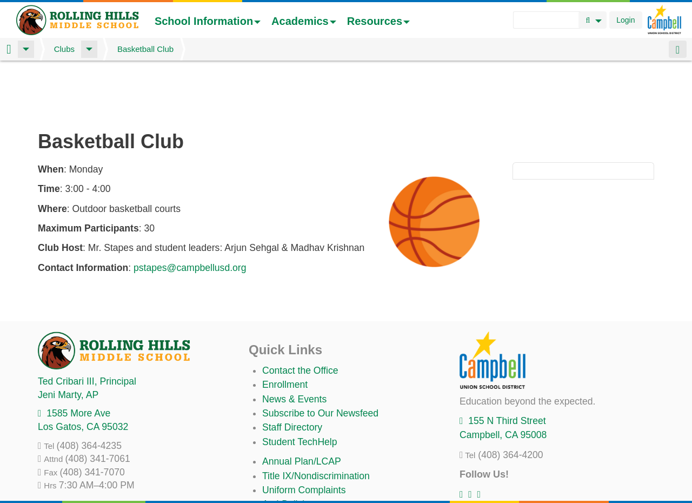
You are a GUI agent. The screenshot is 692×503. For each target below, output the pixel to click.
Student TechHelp (299, 385)
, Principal (87, 324)
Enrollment (285, 327)
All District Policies (301, 476)
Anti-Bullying (288, 447)
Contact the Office (300, 313)
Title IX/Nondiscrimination (316, 419)
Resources (378, 21)
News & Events (294, 342)
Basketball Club (145, 49)
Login (625, 20)
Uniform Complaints (303, 433)
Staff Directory (292, 370)
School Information (208, 21)
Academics (303, 21)
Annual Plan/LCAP (301, 404)
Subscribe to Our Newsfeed (320, 356)
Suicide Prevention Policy (316, 461)
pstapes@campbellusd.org (190, 211)
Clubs (64, 49)
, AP (68, 338)
